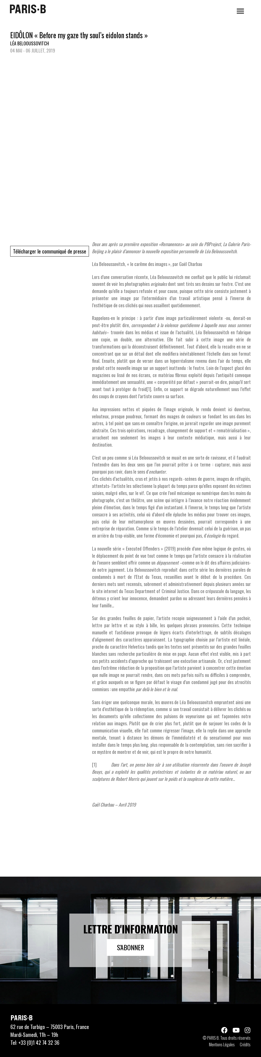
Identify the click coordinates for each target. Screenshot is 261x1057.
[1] (149, 389)
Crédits (245, 1044)
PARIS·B (27, 9)
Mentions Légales (222, 1044)
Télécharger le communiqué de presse (49, 251)
